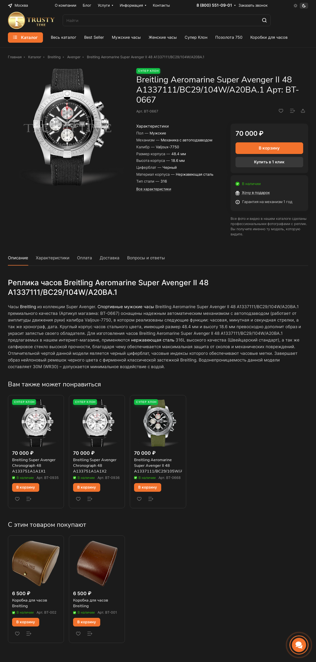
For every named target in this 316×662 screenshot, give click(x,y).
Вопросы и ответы (146, 257)
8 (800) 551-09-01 (214, 5)
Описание (18, 257)
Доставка (109, 257)
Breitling (28, 306)
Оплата (84, 257)
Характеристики (52, 257)
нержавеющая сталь (152, 340)
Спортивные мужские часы (126, 306)
